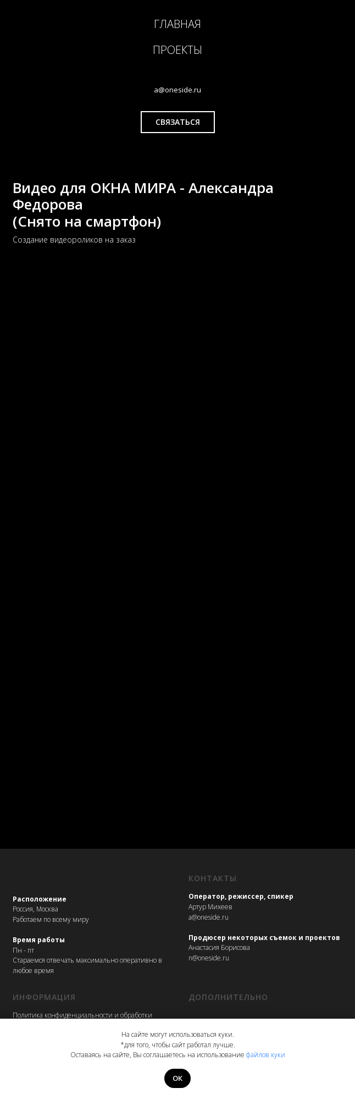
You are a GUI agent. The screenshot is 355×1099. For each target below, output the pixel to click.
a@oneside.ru (208, 917)
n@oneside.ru (208, 958)
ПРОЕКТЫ (177, 49)
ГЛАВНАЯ (177, 24)
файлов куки (265, 1054)
